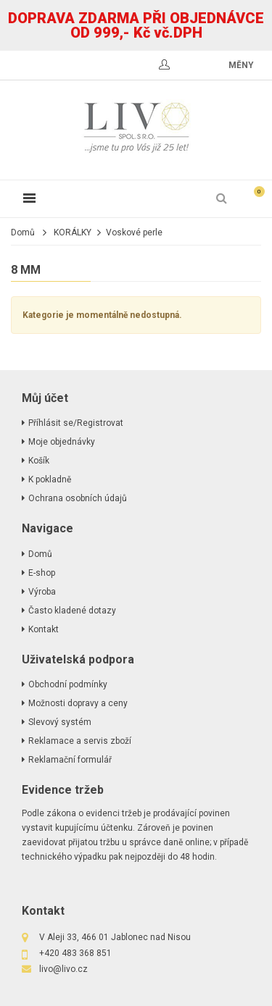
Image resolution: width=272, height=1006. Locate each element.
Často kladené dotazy (72, 610)
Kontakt (43, 629)
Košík (38, 461)
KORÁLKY (72, 232)
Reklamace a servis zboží (79, 741)
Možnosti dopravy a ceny (78, 703)
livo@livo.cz (63, 969)
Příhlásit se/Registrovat (75, 423)
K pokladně (49, 479)
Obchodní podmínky (67, 684)
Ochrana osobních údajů (77, 498)
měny (241, 65)
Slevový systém (59, 722)
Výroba (42, 592)
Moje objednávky (61, 442)
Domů (23, 232)
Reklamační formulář (70, 760)
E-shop (41, 573)
